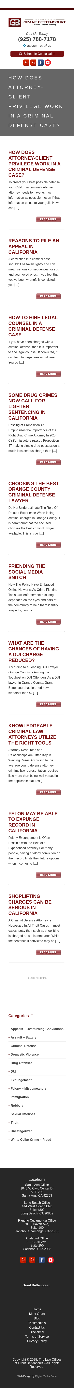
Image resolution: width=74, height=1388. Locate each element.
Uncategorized (21, 1131)
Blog (37, 1318)
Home (37, 1309)
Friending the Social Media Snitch (26, 571)
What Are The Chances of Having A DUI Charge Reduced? (33, 651)
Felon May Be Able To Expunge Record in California (33, 822)
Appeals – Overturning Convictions (37, 1029)
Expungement (21, 1080)
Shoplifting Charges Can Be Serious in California (30, 905)
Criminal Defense (24, 1046)
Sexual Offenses (23, 1114)
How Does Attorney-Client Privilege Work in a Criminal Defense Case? (34, 164)
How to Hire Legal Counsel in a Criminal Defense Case (33, 326)
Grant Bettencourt (36, 1285)
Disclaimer (37, 1332)
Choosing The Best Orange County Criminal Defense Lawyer (33, 492)
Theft (14, 1122)
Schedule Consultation (37, 53)
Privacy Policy (37, 1341)
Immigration (20, 1097)
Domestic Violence (25, 1054)
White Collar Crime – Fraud (31, 1139)
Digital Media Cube (45, 1376)
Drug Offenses (21, 1063)
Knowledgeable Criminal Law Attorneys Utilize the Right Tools (32, 734)
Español (45, 45)
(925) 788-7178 (37, 39)
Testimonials (37, 1323)
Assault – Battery (24, 1037)
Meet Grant (37, 1313)
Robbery (17, 1105)
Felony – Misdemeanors (28, 1088)
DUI (13, 1071)
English (32, 45)
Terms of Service (37, 1336)
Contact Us (37, 1327)
